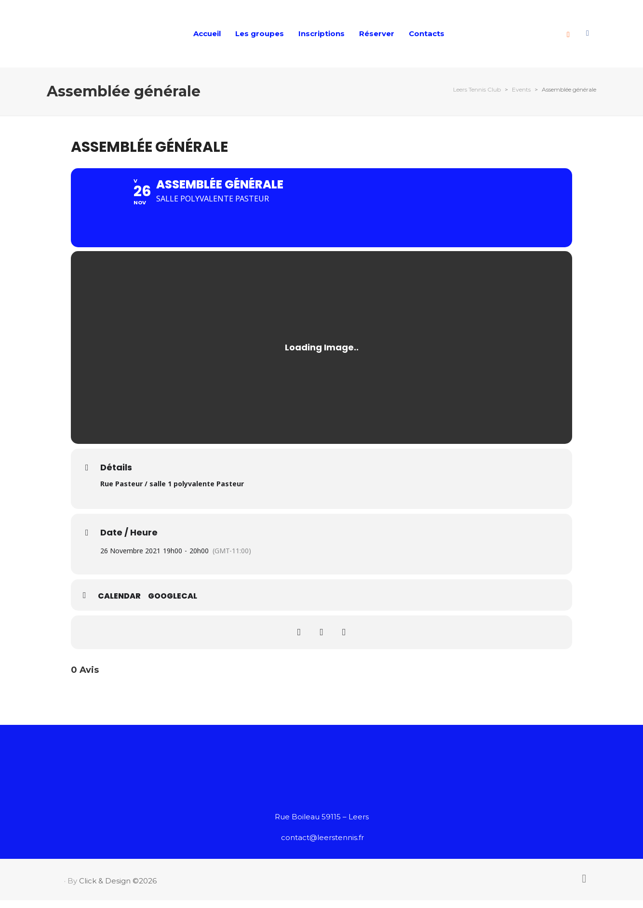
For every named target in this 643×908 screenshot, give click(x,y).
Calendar (119, 604)
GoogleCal (172, 604)
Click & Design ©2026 (118, 889)
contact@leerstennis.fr (322, 845)
